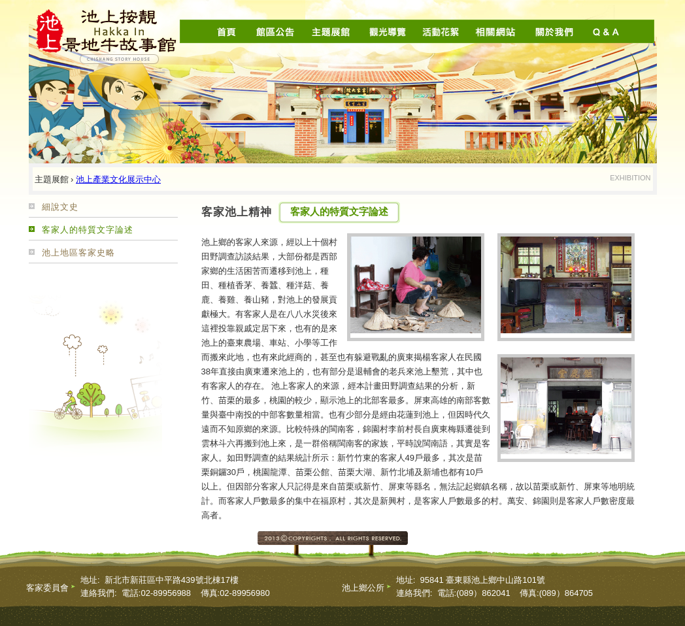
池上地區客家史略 (78, 252)
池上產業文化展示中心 (118, 179)
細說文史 (60, 207)
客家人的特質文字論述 (87, 230)
